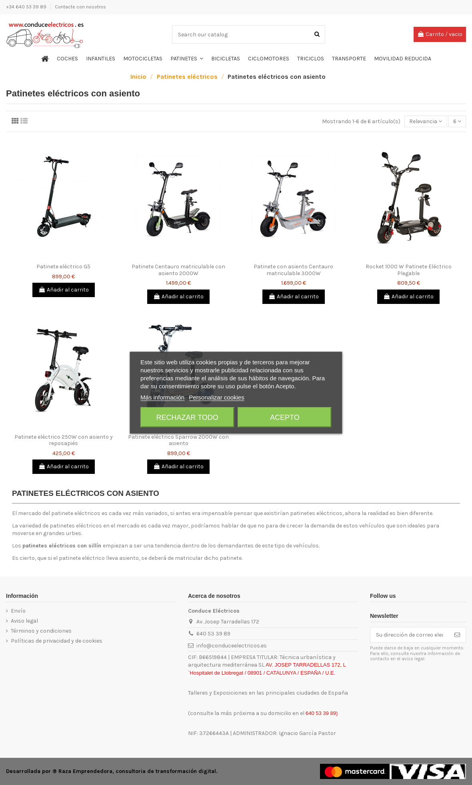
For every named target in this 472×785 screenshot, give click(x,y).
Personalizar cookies (216, 396)
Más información (162, 396)
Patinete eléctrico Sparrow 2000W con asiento (178, 440)
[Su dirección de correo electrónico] (409, 635)
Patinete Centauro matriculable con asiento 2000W (178, 270)
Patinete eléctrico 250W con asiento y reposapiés (63, 440)
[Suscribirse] (457, 635)
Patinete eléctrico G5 (63, 266)
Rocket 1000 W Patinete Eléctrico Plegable (409, 270)
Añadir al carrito (63, 289)
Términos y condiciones (41, 630)
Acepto (285, 417)
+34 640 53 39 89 (27, 7)
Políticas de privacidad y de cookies (56, 640)
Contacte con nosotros (80, 7)
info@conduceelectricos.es (231, 645)
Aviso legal (24, 620)
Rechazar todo (187, 417)
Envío (18, 610)
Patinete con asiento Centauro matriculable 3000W (293, 270)
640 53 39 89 (213, 633)
